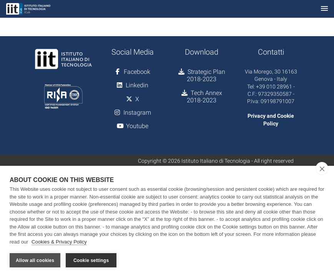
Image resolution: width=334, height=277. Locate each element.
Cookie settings (91, 260)
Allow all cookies (35, 260)
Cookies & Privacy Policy (59, 242)
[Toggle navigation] (324, 9)
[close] (322, 168)
